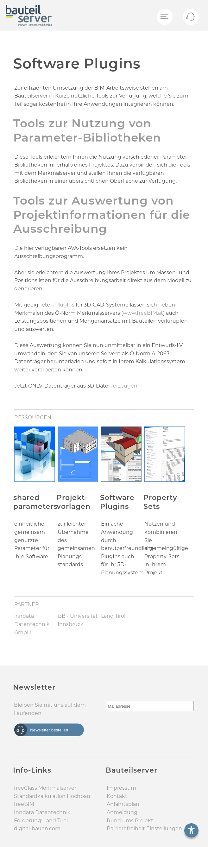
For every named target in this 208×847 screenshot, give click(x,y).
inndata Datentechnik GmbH (32, 624)
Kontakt (117, 796)
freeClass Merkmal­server (45, 788)
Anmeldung (122, 812)
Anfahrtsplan (123, 804)
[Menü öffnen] (164, 17)
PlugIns (65, 305)
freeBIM (24, 804)
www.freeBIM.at (143, 313)
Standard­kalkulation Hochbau (52, 796)
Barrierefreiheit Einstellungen (144, 828)
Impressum (121, 788)
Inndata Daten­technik (42, 812)
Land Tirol (113, 616)
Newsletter (34, 687)
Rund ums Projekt (130, 821)
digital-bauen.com (37, 828)
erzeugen (125, 386)
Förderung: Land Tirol (41, 821)
